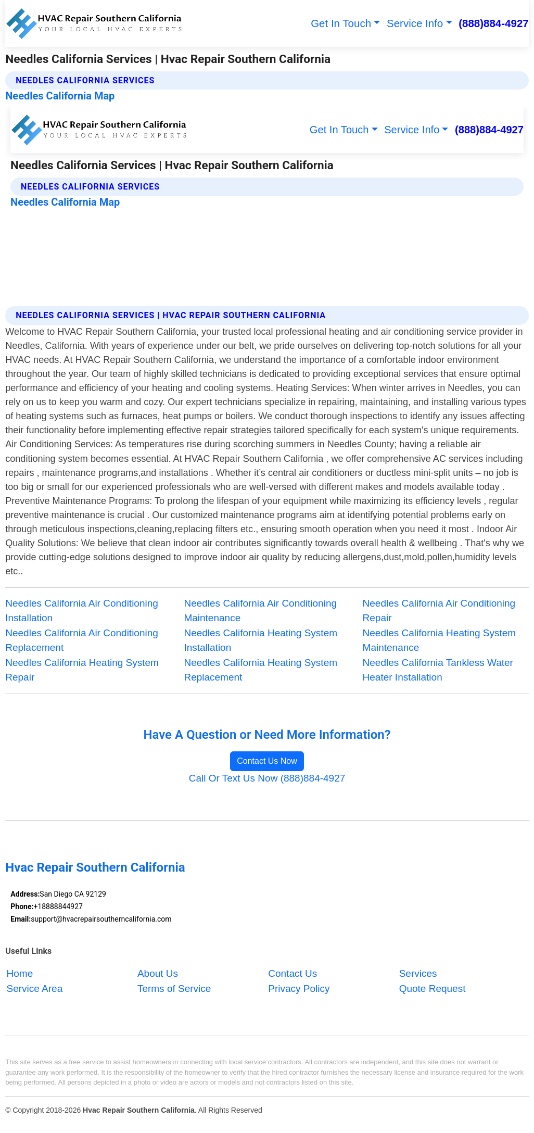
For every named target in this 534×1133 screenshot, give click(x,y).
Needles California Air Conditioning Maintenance (260, 611)
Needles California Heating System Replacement (260, 670)
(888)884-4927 (494, 23)
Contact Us (292, 973)
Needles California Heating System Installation (260, 640)
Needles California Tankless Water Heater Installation (438, 670)
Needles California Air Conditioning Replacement (81, 640)
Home (20, 973)
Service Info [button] (415, 23)
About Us (157, 973)
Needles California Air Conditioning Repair (439, 611)
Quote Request (432, 988)
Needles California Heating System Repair (82, 670)
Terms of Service (174, 988)
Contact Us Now (267, 761)
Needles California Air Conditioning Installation (81, 611)
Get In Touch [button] (341, 23)
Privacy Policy (298, 988)
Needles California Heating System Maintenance (439, 640)
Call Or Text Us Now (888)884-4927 (267, 778)
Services (418, 973)
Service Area (35, 988)
